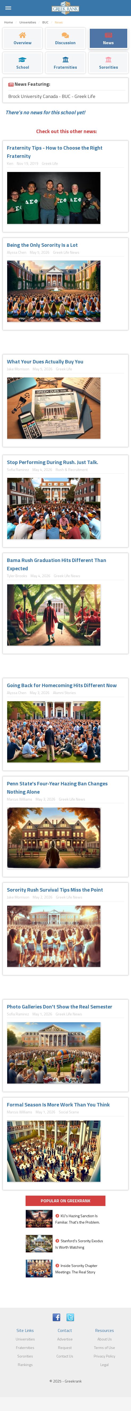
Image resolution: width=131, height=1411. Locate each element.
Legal (104, 1364)
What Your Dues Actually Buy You (45, 361)
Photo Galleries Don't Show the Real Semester (59, 1006)
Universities (25, 1339)
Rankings (25, 1364)
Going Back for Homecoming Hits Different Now (62, 685)
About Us (104, 1339)
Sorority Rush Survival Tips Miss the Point (55, 889)
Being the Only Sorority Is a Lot (42, 245)
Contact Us (64, 1356)
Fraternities (25, 1347)
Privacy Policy (104, 1356)
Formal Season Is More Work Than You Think (58, 1104)
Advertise (65, 1339)
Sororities (25, 1356)
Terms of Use (104, 1347)
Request (65, 1347)
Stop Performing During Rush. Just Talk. (52, 462)
